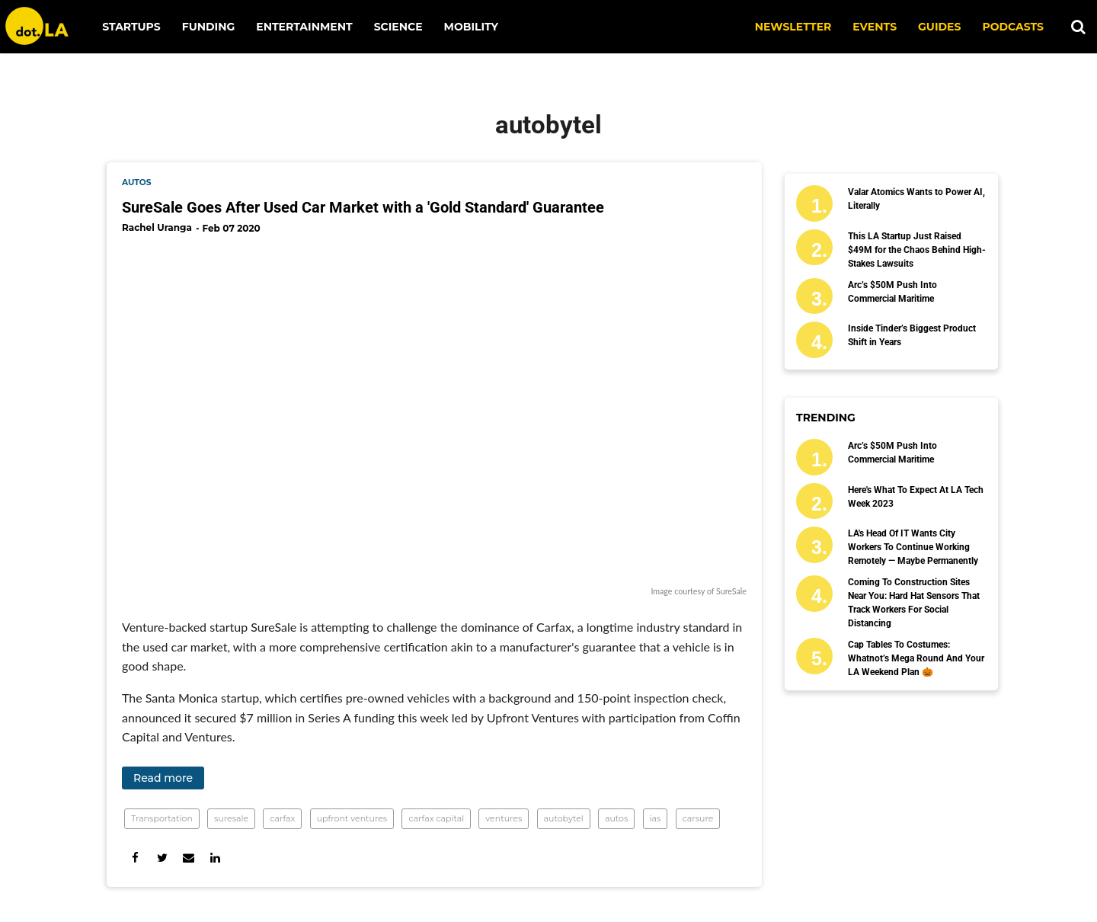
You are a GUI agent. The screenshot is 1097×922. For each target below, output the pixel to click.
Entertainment (304, 27)
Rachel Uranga (157, 227)
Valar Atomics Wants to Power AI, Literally (916, 199)
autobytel (564, 818)
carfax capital (436, 818)
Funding (208, 27)
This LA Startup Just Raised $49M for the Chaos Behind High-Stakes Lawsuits (917, 250)
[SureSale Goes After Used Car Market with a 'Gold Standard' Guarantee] (434, 414)
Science (398, 27)
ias (655, 818)
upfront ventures (352, 818)
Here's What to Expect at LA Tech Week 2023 (915, 497)
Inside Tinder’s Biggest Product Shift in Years (912, 335)
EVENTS (874, 27)
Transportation (162, 818)
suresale (231, 818)
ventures (503, 818)
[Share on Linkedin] (215, 857)
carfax (282, 818)
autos (137, 182)
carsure (698, 818)
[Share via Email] (188, 857)
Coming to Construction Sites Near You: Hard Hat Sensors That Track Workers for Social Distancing (914, 603)
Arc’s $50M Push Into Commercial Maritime (892, 292)
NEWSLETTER (793, 27)
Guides (939, 27)
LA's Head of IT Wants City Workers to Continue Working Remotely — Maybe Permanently (913, 547)
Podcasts (1013, 27)
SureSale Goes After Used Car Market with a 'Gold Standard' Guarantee (363, 207)
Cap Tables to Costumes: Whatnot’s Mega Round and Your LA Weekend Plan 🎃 (916, 658)
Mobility (471, 27)
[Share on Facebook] (135, 857)
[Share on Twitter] (162, 857)
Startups (131, 27)
